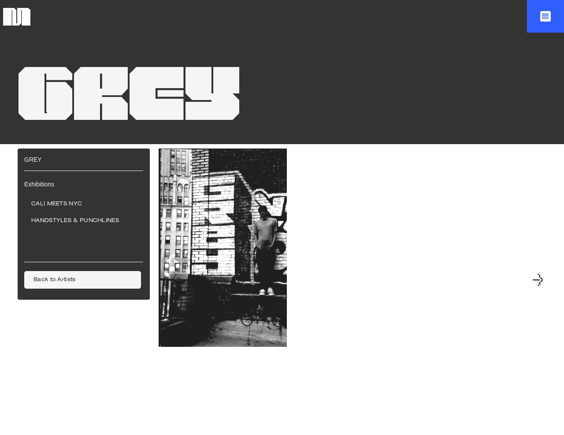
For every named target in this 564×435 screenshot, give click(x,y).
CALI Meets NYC (56, 204)
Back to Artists (54, 280)
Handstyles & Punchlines (75, 220)
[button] (545, 16)
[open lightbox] (223, 281)
